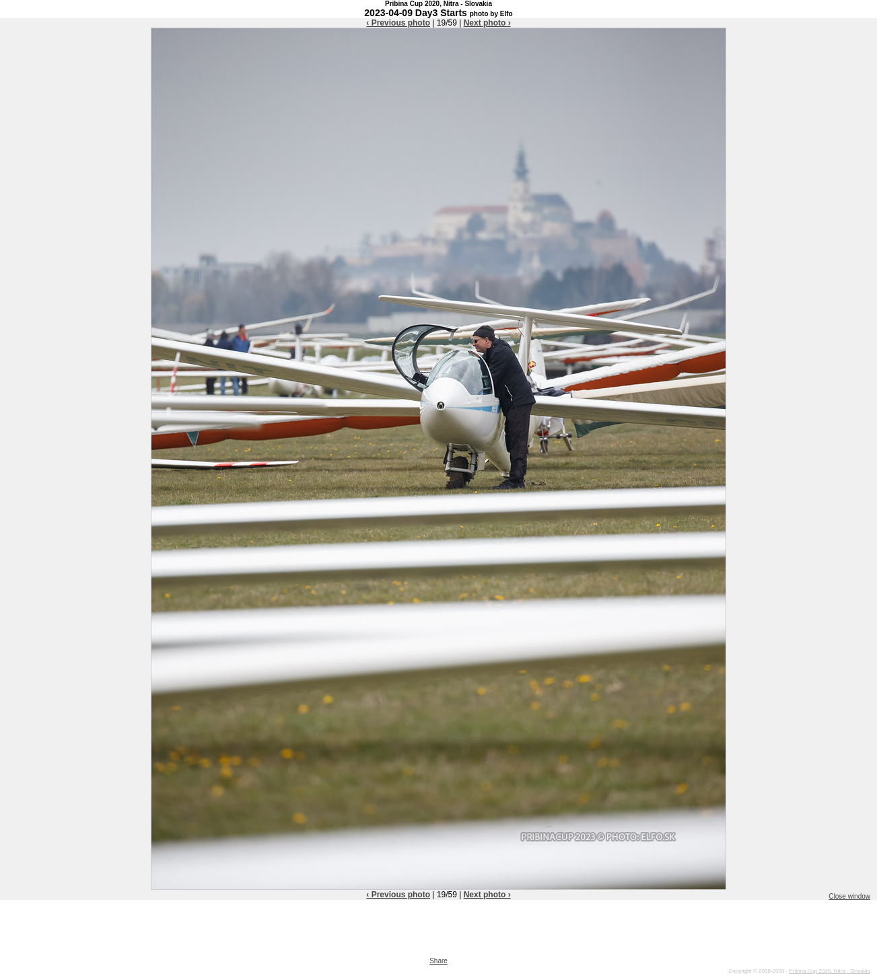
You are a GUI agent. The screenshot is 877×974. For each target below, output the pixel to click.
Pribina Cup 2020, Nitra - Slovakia (829, 971)
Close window (849, 896)
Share (438, 961)
